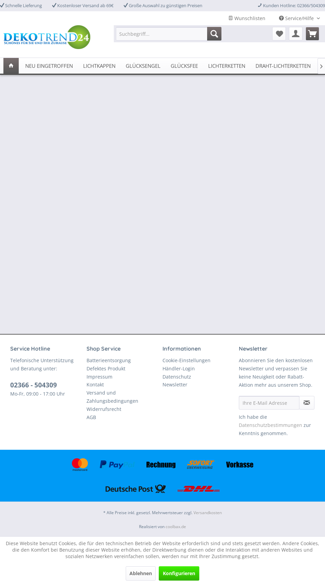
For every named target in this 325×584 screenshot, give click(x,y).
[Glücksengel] (143, 66)
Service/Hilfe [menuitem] (297, 18)
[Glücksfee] (184, 66)
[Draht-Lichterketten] (283, 66)
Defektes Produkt (106, 368)
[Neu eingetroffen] (49, 66)
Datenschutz (176, 376)
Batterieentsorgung (109, 360)
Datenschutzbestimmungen (270, 425)
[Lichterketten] (226, 66)
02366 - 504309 (33, 385)
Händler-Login (178, 368)
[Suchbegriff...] (168, 34)
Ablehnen (140, 573)
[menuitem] (168, 34)
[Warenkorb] (312, 34)
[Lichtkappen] (99, 66)
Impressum (99, 376)
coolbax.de (176, 526)
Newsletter (174, 384)
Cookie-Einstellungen (186, 360)
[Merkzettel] (279, 34)
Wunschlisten (246, 18)
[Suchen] (214, 34)
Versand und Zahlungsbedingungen (112, 396)
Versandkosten (208, 513)
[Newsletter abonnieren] (306, 403)
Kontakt (95, 384)
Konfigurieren (179, 573)
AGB (91, 417)
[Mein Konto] (296, 34)
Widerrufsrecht (104, 409)
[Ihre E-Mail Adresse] (269, 403)
